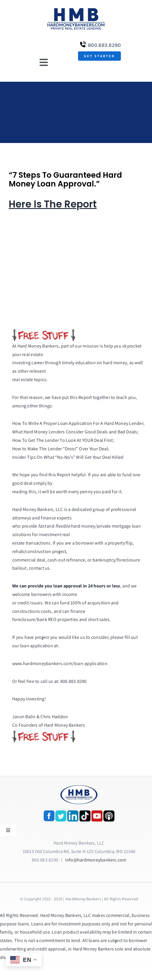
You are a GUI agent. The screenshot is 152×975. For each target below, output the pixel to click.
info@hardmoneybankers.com (95, 860)
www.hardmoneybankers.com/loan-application (59, 663)
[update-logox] (76, 8)
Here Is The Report (53, 204)
